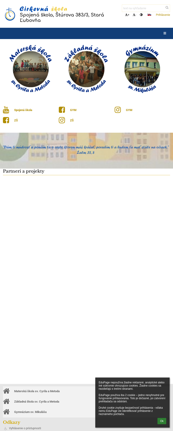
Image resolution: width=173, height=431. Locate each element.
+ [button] (127, 14)
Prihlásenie (163, 14)
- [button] (134, 14)
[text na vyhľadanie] (146, 8)
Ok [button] (162, 421)
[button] (149, 14)
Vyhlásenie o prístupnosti (25, 428)
